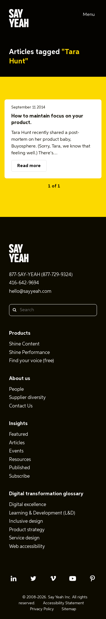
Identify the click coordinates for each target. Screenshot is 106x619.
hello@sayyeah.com (30, 291)
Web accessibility (27, 546)
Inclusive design (26, 521)
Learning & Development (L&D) (42, 513)
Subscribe (19, 476)
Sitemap (69, 609)
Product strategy (27, 530)
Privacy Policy (42, 609)
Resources (20, 459)
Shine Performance (29, 352)
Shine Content (24, 344)
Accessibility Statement (63, 603)
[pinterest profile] (92, 578)
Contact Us (21, 406)
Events (16, 451)
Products (20, 333)
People (16, 389)
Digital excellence (27, 504)
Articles (17, 443)
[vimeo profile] (53, 578)
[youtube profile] (72, 578)
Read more (29, 166)
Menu (89, 14)
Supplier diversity (27, 397)
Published (19, 468)
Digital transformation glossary (46, 493)
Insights (18, 423)
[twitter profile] (33, 578)
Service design (24, 538)
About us (19, 378)
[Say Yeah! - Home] (19, 19)
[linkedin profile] (13, 578)
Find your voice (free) (31, 360)
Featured (18, 434)
